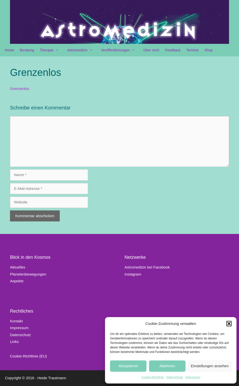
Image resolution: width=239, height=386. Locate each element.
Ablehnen (167, 366)
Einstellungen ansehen (210, 366)
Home (9, 50)
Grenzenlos (19, 88)
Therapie (52, 50)
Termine (192, 50)
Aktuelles (17, 267)
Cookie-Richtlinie (152, 377)
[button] (229, 323)
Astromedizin (82, 50)
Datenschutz (174, 377)
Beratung (27, 50)
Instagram (132, 274)
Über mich (152, 50)
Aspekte (17, 281)
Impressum (193, 377)
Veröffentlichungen (120, 50)
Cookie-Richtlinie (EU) (28, 356)
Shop (208, 50)
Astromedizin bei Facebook (147, 267)
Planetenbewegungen (28, 274)
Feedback (172, 50)
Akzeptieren (128, 366)
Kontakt (16, 321)
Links (14, 341)
